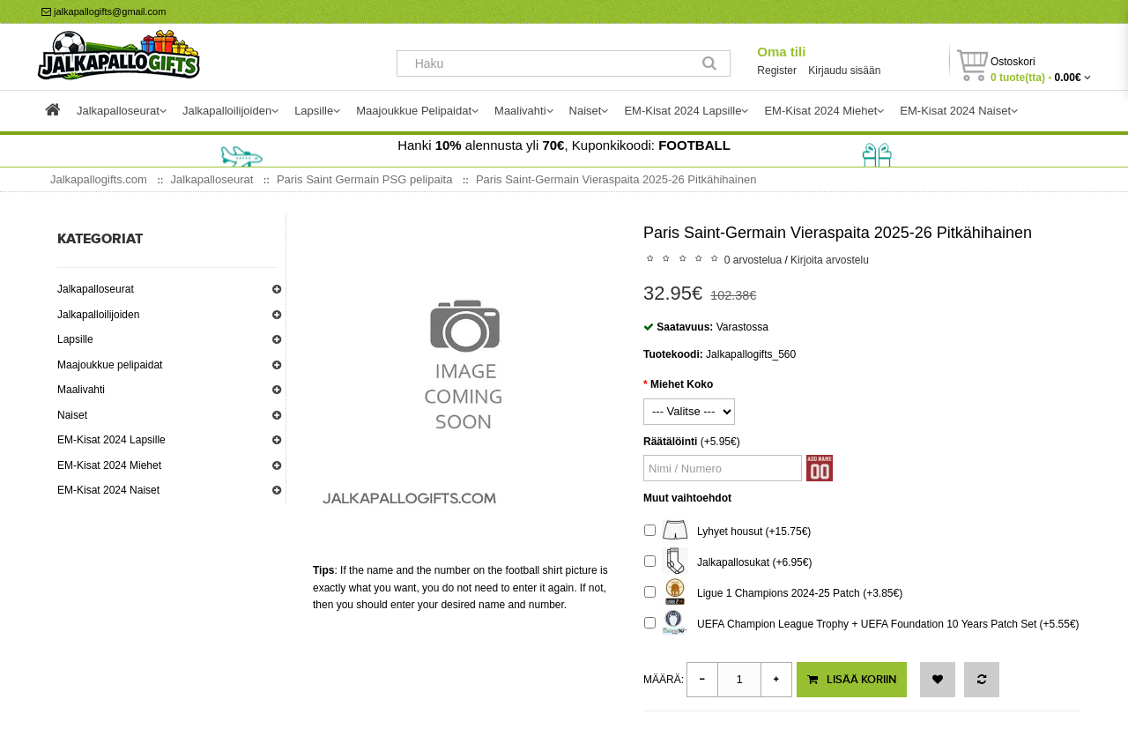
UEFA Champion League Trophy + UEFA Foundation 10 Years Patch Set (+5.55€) (862, 625)
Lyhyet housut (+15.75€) (727, 532)
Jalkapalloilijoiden (98, 315)
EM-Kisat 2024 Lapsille (111, 440)
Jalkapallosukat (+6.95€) (728, 563)
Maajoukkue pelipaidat (109, 365)
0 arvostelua (753, 260)
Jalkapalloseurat (95, 289)
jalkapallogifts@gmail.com (103, 11)
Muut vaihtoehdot (687, 498)
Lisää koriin (851, 680)
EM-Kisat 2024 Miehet (109, 465)
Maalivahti (81, 389)
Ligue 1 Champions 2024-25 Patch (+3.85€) (773, 594)
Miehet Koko (681, 384)
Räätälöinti (670, 441)
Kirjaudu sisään (844, 70)
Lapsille (75, 339)
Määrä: (663, 679)
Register (777, 70)
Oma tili (781, 51)
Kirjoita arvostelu (829, 260)
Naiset (72, 415)
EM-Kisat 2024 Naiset (108, 490)
